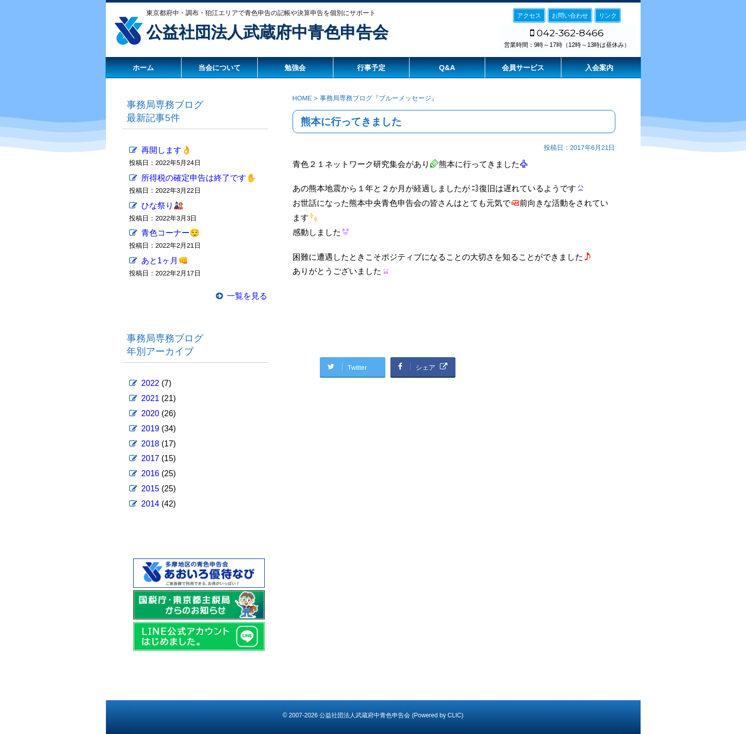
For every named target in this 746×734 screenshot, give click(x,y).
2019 (150, 428)
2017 (150, 458)
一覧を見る (247, 296)
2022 (150, 383)
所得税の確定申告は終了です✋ (198, 178)
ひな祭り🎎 (162, 205)
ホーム (143, 68)
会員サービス (523, 68)
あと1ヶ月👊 (164, 260)
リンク (608, 15)
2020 (150, 413)
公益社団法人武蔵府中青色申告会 (267, 32)
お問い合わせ (570, 15)
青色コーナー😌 (170, 233)
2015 (150, 488)
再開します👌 (166, 150)
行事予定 (371, 68)
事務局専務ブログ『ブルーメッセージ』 (379, 98)
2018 (150, 443)
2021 (150, 398)
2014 (150, 503)
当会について (219, 68)
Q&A (447, 68)
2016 (150, 473)
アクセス (529, 15)
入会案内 (599, 68)
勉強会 (295, 68)
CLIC (454, 715)
